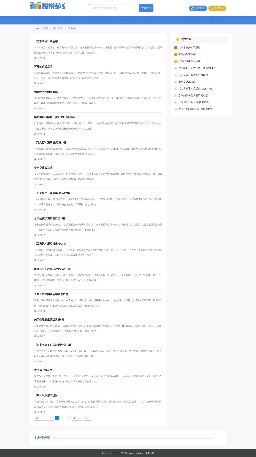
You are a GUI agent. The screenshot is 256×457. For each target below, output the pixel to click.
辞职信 (168, 20)
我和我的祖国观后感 (189, 61)
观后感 (71, 28)
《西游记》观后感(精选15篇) (193, 102)
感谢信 (48, 20)
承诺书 (137, 20)
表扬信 (104, 20)
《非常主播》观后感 (189, 47)
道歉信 (115, 20)
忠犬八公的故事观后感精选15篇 (195, 109)
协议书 (217, 20)
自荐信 (82, 20)
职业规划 (194, 20)
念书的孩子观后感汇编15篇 (193, 95)
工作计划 (180, 20)
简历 (158, 20)
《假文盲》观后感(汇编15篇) (193, 75)
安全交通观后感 (187, 81)
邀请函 (126, 20)
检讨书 (37, 20)
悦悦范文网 (122, 453)
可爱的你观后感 (187, 54)
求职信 (148, 20)
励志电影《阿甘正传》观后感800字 (197, 68)
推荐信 (70, 20)
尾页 (87, 418)
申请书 (206, 20)
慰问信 (93, 20)
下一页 (76, 418)
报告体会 (58, 28)
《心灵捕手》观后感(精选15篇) (195, 88)
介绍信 (59, 20)
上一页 (48, 418)
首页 (45, 28)
